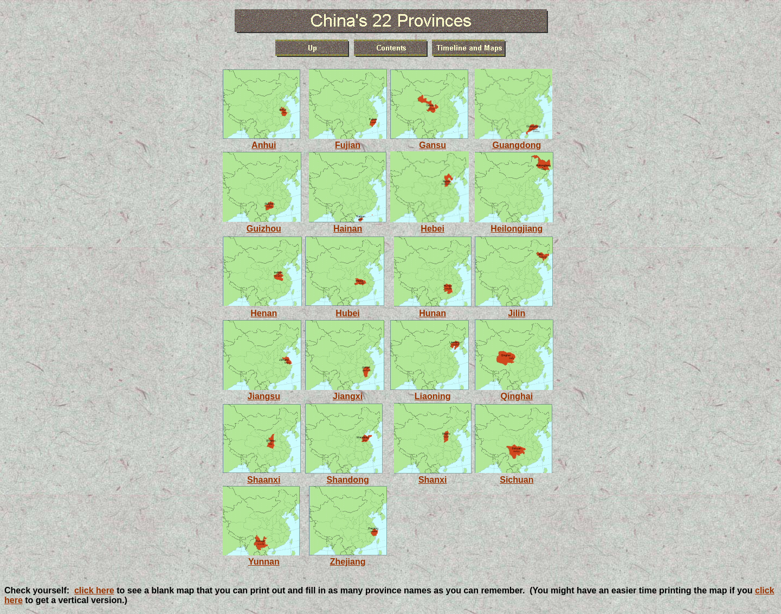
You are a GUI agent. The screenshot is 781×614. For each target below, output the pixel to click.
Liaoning (433, 396)
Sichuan (516, 479)
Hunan (432, 313)
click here (94, 590)
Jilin (516, 313)
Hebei (432, 228)
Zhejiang (348, 561)
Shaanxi (263, 479)
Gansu (432, 145)
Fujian (347, 145)
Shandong (347, 479)
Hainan (347, 228)
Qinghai (517, 396)
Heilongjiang (516, 228)
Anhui (263, 145)
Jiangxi (348, 396)
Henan (263, 313)
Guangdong (516, 145)
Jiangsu (264, 396)
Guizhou (264, 228)
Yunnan (264, 561)
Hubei (347, 313)
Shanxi (432, 479)
